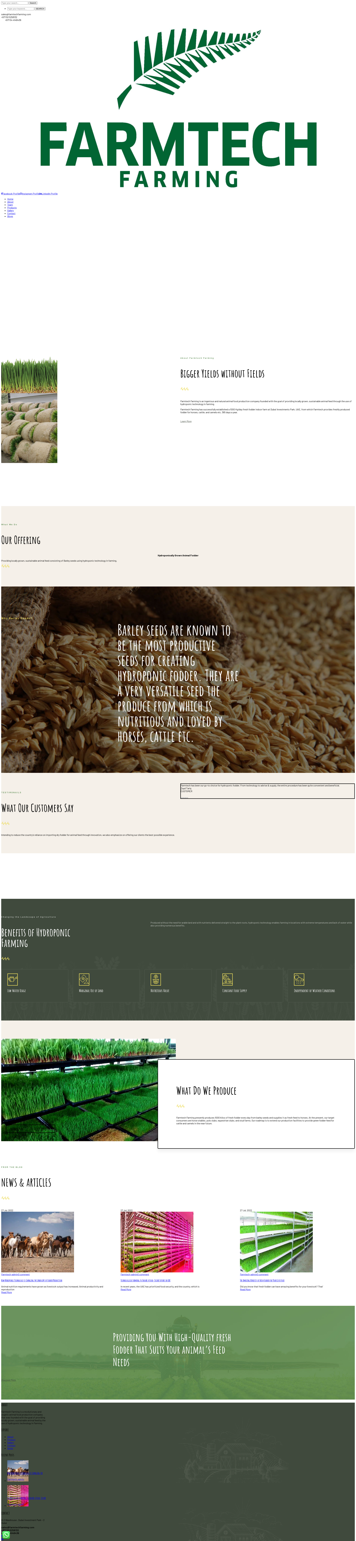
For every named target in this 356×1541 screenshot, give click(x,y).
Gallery (10, 1442)
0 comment (24, 1274)
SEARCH (40, 9)
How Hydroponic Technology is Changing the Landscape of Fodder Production (31, 1280)
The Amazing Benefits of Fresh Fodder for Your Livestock (262, 1280)
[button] (182, 797)
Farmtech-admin (9, 1274)
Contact (11, 1445)
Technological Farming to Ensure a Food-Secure (26, 1498)
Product (11, 1439)
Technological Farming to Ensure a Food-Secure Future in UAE (145, 1280)
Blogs (10, 1448)
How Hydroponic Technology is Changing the (25, 1473)
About (10, 1436)
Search (33, 3)
